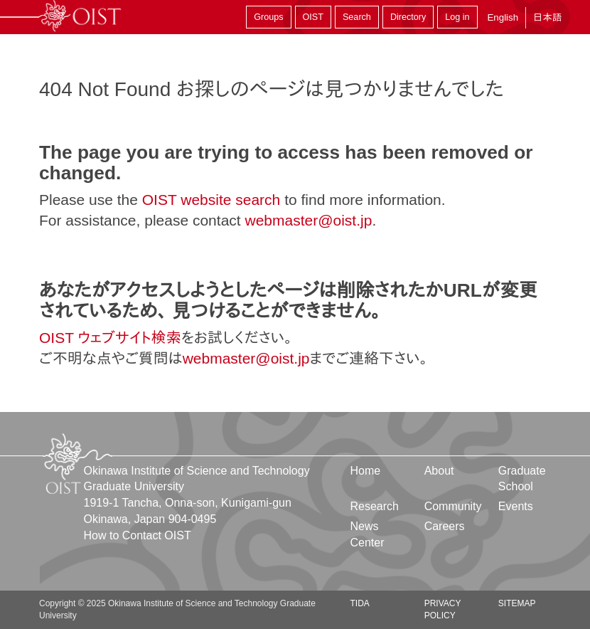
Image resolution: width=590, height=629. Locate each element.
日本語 (547, 17)
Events (515, 506)
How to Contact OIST (137, 535)
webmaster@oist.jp (308, 220)
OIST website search (211, 199)
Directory (408, 17)
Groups (268, 17)
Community (453, 506)
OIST (313, 17)
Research (374, 506)
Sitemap (517, 603)
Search (357, 17)
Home (365, 471)
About (439, 471)
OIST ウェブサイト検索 (110, 337)
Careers (444, 526)
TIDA (360, 603)
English (502, 17)
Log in (457, 17)
